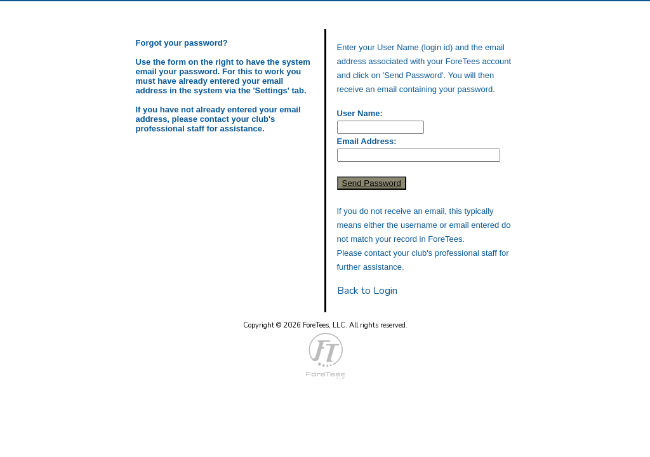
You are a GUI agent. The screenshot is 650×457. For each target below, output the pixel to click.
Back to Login (367, 291)
